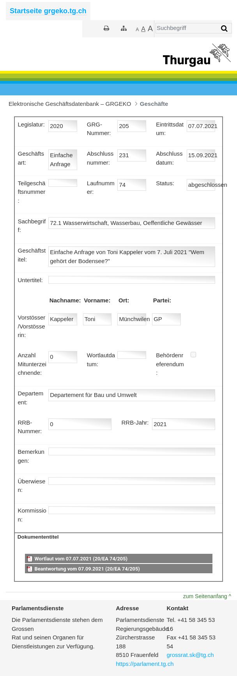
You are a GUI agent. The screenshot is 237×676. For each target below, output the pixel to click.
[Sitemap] (124, 28)
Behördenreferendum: (170, 364)
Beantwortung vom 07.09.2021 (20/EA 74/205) (87, 569)
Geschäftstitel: (32, 255)
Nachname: (65, 300)
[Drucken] (106, 28)
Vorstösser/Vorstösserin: (32, 326)
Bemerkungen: (31, 456)
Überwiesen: (32, 485)
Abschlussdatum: (169, 158)
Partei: (162, 300)
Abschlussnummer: (100, 158)
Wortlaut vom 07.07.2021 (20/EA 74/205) (80, 559)
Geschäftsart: (31, 158)
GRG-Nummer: (99, 129)
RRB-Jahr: (135, 422)
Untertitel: (30, 280)
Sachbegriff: (32, 226)
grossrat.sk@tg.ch (190, 654)
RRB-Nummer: (30, 427)
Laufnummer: (101, 187)
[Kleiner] (137, 29)
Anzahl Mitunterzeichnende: (32, 364)
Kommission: (32, 515)
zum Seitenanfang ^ (207, 596)
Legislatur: (31, 124)
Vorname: (97, 300)
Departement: (31, 398)
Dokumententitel (38, 537)
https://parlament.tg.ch (144, 663)
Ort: (123, 300)
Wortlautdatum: (101, 359)
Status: (165, 183)
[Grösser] (143, 29)
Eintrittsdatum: (170, 129)
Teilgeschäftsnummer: (32, 192)
